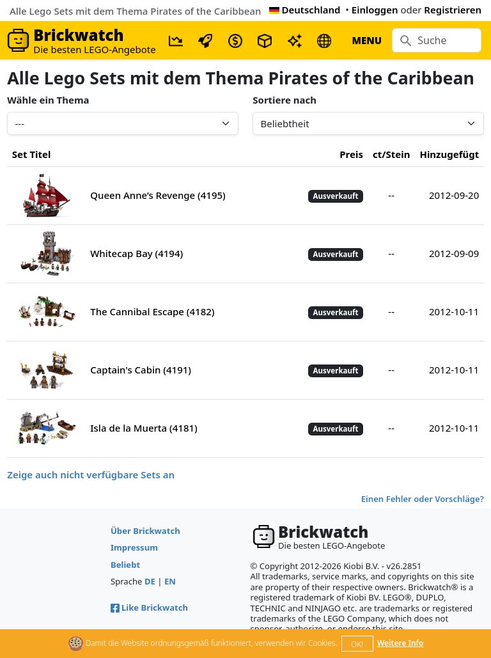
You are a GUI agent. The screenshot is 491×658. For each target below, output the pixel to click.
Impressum (134, 547)
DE (149, 581)
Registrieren (452, 9)
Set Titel (31, 154)
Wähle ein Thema (48, 99)
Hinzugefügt (449, 154)
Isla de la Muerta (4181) (144, 427)
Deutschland (305, 9)
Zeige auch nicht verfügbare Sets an (91, 474)
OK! (357, 644)
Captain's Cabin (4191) (140, 369)
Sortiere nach (284, 99)
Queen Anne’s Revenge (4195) (158, 195)
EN (170, 581)
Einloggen (375, 9)
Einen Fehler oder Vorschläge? (422, 499)
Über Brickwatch (145, 531)
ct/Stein (391, 154)
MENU (367, 40)
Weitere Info (400, 643)
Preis (351, 154)
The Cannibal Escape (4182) (152, 311)
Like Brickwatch (149, 607)
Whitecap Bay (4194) (136, 253)
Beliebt (125, 564)
